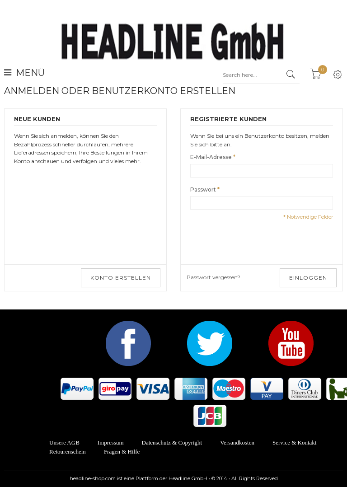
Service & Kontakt (294, 442)
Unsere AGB (64, 442)
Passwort (203, 190)
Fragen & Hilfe (122, 451)
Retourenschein (67, 451)
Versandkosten (237, 442)
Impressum (111, 442)
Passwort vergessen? (213, 277)
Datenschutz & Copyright (172, 442)
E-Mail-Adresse (211, 157)
